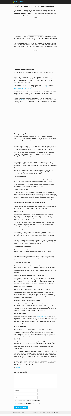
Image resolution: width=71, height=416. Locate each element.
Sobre (47, 1)
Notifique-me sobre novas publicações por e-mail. (27, 403)
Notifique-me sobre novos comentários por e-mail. (27, 400)
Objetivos (42, 1)
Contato (36, 2)
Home (30, 1)
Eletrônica (17, 369)
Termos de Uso (42, 412)
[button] (51, 2)
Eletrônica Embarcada (25, 369)
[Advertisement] (35, 27)
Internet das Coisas (42, 316)
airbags (22, 99)
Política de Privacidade (33, 412)
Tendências (17, 367)
